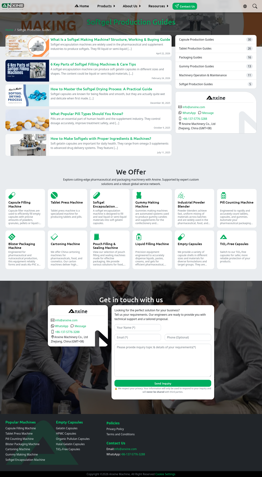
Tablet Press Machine (19, 433)
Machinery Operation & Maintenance (203, 75)
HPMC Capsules (66, 433)
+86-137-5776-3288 (192, 119)
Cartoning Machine (17, 449)
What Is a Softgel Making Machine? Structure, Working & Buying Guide (110, 39)
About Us (130, 6)
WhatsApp (187, 113)
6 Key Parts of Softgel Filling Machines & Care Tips (93, 64)
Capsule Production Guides (196, 40)
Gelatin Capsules (67, 428)
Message (206, 113)
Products (104, 6)
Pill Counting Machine (19, 439)
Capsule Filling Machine (20, 428)
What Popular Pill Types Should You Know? (87, 113)
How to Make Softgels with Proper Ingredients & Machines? (101, 138)
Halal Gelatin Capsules (70, 444)
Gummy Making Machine (21, 454)
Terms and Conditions (120, 434)
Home (82, 6)
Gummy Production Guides (196, 66)
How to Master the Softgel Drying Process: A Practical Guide (101, 88)
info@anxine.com (191, 107)
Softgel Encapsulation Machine (25, 460)
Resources (156, 6)
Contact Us (184, 6)
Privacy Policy (115, 429)
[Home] (13, 6)
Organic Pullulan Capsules (73, 439)
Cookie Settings (165, 474)
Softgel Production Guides (196, 84)
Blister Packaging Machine (22, 444)
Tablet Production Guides (195, 48)
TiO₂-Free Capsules (68, 449)
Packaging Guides (190, 57)
